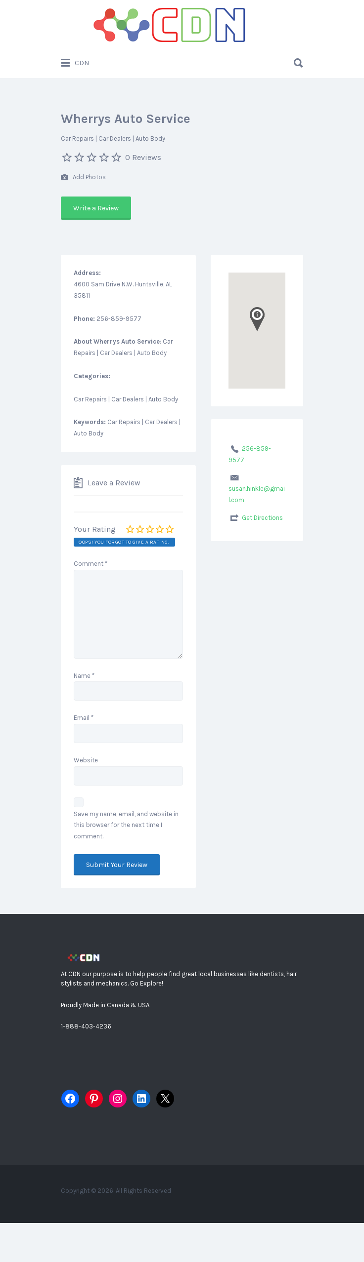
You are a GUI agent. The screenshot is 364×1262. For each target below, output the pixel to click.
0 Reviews (143, 157)
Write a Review (96, 208)
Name (84, 675)
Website (86, 760)
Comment (90, 563)
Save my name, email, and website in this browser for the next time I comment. (126, 825)
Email (83, 717)
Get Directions (262, 517)
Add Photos (83, 177)
